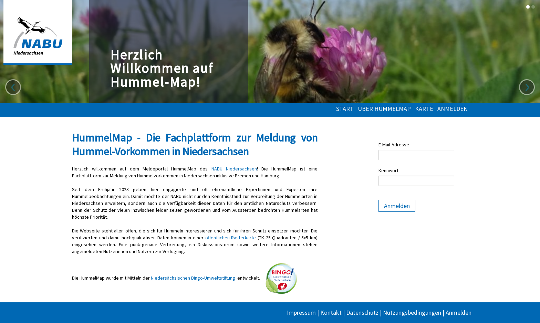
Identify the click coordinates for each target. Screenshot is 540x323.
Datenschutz (362, 312)
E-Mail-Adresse (393, 145)
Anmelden (452, 108)
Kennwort (388, 170)
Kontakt (331, 312)
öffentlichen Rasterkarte (230, 238)
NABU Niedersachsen (234, 169)
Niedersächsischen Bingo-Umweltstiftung (193, 278)
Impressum (301, 312)
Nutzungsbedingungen (412, 312)
